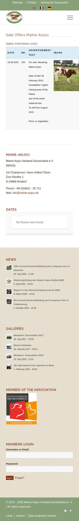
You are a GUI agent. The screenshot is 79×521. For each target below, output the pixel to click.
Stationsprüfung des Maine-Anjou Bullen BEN (39, 280)
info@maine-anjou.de (25, 192)
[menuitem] (17, 2)
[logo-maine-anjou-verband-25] (33, 17)
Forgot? (19, 477)
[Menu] (68, 17)
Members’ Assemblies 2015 (29, 355)
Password (12, 463)
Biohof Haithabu (23, 345)
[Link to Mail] (65, 510)
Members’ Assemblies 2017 (29, 335)
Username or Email (17, 449)
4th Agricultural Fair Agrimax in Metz (34, 365)
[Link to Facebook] (70, 510)
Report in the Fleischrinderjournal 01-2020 (37, 290)
